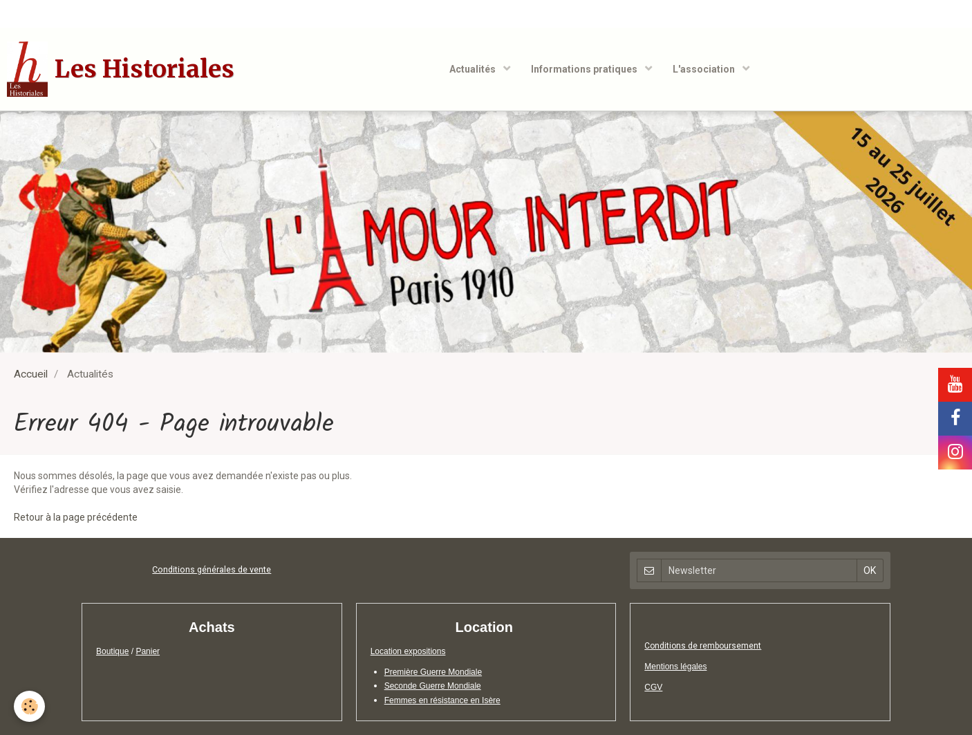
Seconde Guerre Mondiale (432, 686)
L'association (705, 69)
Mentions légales (675, 666)
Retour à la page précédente (76, 517)
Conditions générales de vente (211, 569)
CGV (653, 687)
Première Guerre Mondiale (433, 672)
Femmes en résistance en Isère (442, 700)
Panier (147, 651)
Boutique (112, 651)
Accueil (31, 374)
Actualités (473, 69)
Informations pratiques (585, 69)
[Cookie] (29, 706)
